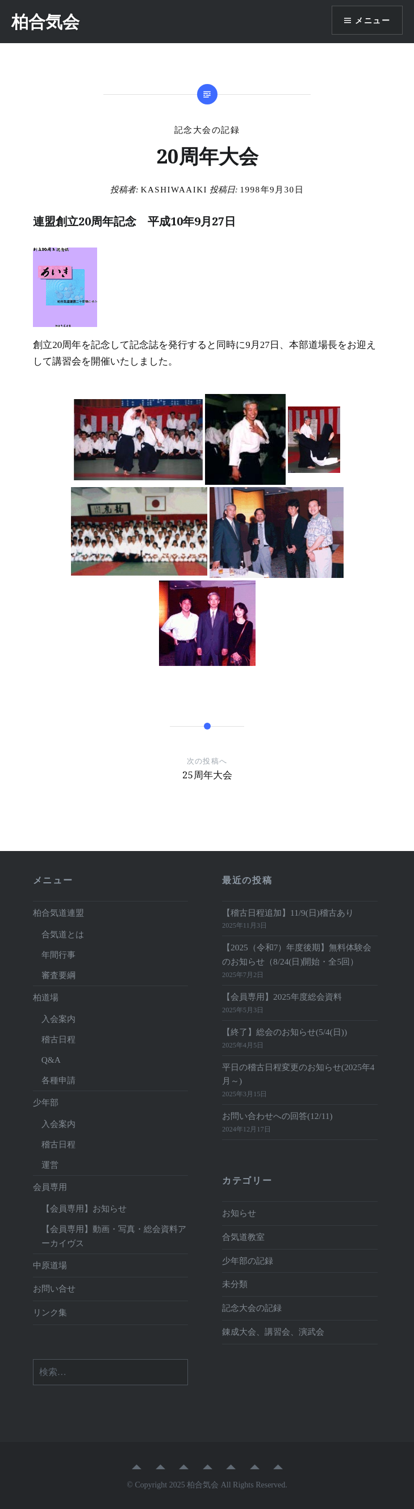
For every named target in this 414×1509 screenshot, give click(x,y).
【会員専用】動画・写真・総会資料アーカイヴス (113, 1236)
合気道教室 (243, 1237)
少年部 (45, 1102)
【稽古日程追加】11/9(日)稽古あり (288, 912)
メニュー (372, 20)
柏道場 (45, 997)
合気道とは (62, 934)
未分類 (235, 1284)
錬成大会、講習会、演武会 (273, 1331)
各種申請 (58, 1080)
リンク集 (50, 1312)
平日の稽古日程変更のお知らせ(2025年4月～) (298, 1074)
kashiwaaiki (174, 189)
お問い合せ (54, 1288)
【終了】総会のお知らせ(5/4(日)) (284, 1032)
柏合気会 (45, 21)
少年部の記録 (247, 1260)
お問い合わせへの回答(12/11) (277, 1116)
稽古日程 (58, 1039)
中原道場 (50, 1265)
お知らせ (239, 1213)
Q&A (51, 1059)
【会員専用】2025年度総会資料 (282, 996)
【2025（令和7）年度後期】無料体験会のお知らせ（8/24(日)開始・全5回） (296, 954)
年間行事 (58, 954)
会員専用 (50, 1187)
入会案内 (58, 1019)
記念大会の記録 (207, 130)
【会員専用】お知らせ (84, 1208)
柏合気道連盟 (58, 912)
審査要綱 (58, 975)
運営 (49, 1165)
